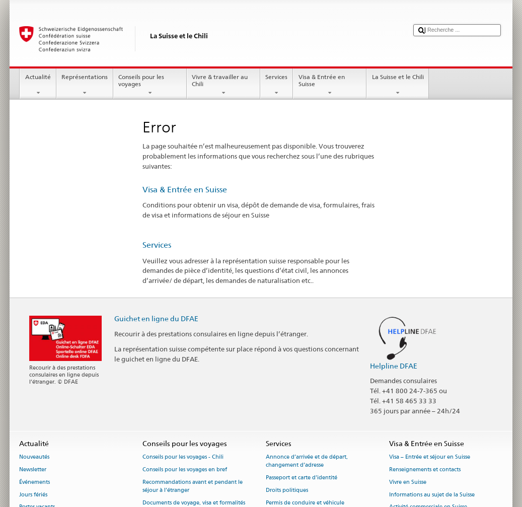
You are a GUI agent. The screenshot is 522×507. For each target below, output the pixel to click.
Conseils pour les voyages (150, 85)
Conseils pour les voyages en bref (184, 469)
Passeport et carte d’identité (301, 478)
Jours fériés (33, 494)
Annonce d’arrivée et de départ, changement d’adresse (307, 461)
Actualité (37, 85)
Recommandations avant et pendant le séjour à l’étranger (192, 486)
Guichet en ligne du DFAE (156, 318)
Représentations (85, 85)
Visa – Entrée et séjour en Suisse (429, 457)
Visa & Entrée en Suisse (329, 85)
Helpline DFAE (393, 365)
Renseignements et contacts (425, 469)
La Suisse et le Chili (397, 85)
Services (276, 85)
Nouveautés (34, 457)
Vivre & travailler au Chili (223, 85)
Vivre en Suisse (407, 482)
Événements (34, 482)
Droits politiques (287, 490)
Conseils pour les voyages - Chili (182, 457)
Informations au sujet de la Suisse (432, 494)
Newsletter (32, 469)
